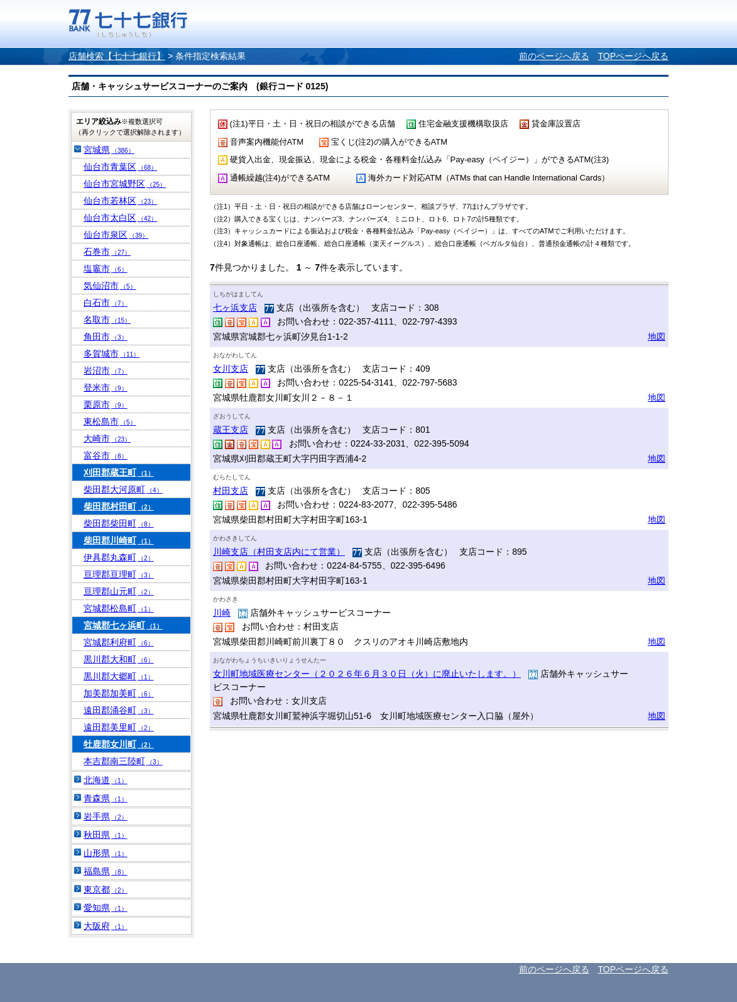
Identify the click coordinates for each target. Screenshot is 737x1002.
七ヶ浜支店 (235, 308)
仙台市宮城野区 (125, 184)
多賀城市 (111, 353)
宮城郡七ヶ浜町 (123, 625)
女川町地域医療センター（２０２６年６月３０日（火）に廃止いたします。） (367, 674)
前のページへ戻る (554, 56)
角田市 (106, 336)
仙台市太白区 (120, 218)
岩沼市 (106, 370)
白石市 (106, 303)
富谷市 (106, 455)
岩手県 (106, 816)
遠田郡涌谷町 (119, 710)
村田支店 (230, 491)
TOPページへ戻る (633, 56)
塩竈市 (106, 269)
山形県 (106, 853)
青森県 (106, 798)
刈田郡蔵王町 (119, 472)
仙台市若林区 (120, 201)
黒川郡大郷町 (119, 676)
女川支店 (230, 369)
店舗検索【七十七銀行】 (116, 56)
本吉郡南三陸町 (123, 761)
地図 (656, 336)
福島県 (106, 871)
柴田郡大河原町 (123, 489)
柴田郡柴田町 (119, 523)
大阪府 (106, 926)
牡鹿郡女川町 (119, 744)
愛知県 (106, 908)
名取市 (107, 320)
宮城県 (109, 150)
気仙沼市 (110, 286)
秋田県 (106, 835)
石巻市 (107, 252)
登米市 (106, 387)
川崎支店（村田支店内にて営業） (279, 552)
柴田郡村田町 (119, 506)
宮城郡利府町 (119, 642)
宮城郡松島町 (119, 608)
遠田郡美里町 (119, 727)
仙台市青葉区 (120, 167)
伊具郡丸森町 (119, 557)
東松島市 (110, 421)
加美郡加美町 (119, 693)
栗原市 (106, 404)
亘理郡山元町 (119, 591)
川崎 (222, 613)
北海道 (106, 780)
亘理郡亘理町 (119, 574)
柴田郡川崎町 (119, 540)
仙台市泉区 (116, 235)
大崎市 (107, 438)
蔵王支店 (230, 430)
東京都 (106, 889)
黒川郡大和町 (119, 659)
